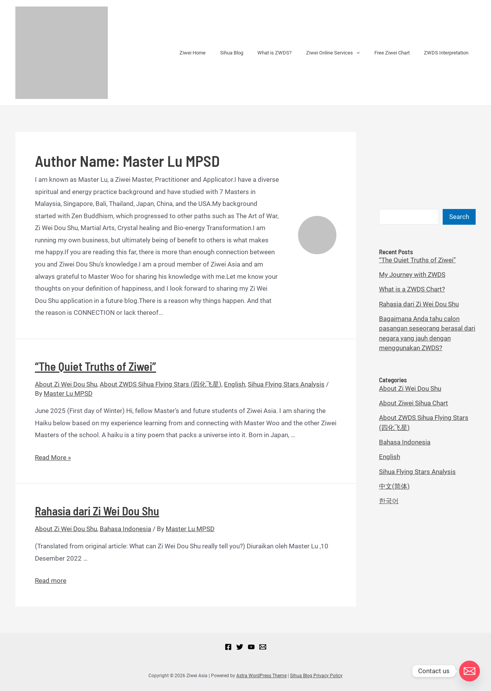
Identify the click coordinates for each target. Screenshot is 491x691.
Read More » (53, 457)
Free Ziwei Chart (398, 53)
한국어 (389, 501)
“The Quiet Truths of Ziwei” (95, 366)
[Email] (262, 646)
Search (459, 216)
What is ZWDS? (290, 53)
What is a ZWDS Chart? (412, 289)
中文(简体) (394, 486)
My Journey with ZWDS (412, 274)
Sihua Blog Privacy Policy (316, 675)
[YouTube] (251, 646)
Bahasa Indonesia (125, 529)
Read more (50, 580)
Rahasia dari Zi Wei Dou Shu (97, 511)
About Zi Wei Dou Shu (66, 384)
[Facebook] (228, 646)
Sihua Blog (251, 53)
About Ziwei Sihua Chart (413, 403)
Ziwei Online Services (344, 53)
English (234, 384)
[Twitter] (239, 646)
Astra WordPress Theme (261, 675)
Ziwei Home (217, 53)
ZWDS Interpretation (448, 53)
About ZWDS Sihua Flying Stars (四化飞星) (160, 384)
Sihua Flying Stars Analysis (286, 384)
